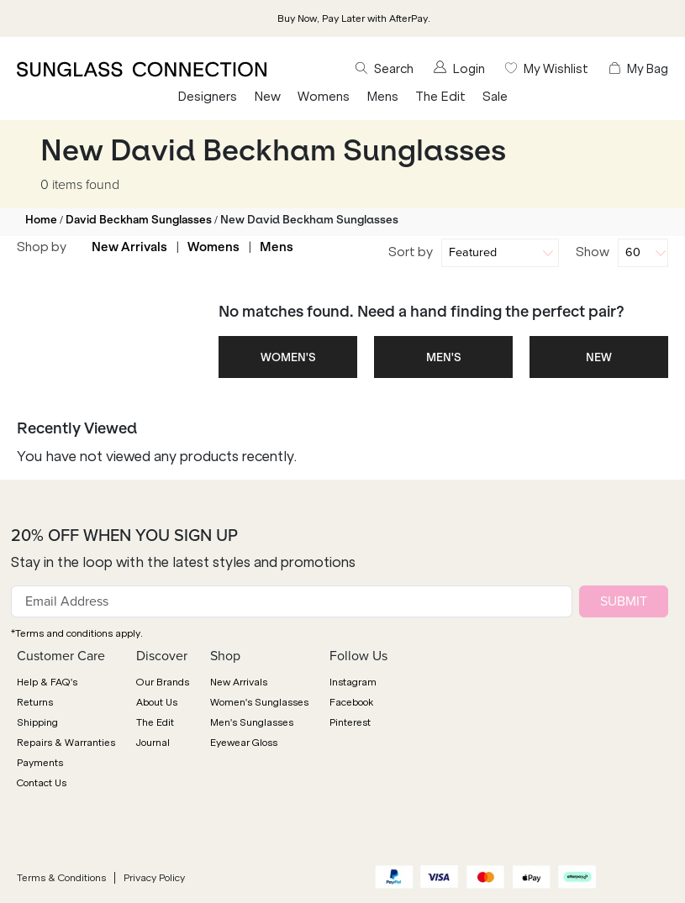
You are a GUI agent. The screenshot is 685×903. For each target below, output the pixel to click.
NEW (599, 357)
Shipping (37, 722)
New (267, 96)
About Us (156, 702)
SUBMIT (623, 601)
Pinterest (350, 722)
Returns (35, 702)
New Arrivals (129, 247)
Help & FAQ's (47, 682)
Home (41, 220)
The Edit (440, 96)
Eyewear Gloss (243, 742)
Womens (324, 96)
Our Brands (162, 682)
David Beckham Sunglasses (139, 220)
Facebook (351, 702)
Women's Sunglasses (259, 702)
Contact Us (41, 783)
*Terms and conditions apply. (77, 633)
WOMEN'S (288, 357)
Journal (153, 742)
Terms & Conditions (61, 878)
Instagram (353, 682)
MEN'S (443, 357)
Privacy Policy (154, 878)
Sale (495, 96)
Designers (207, 96)
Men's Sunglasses (251, 722)
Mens (382, 96)
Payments (40, 763)
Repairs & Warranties (66, 742)
